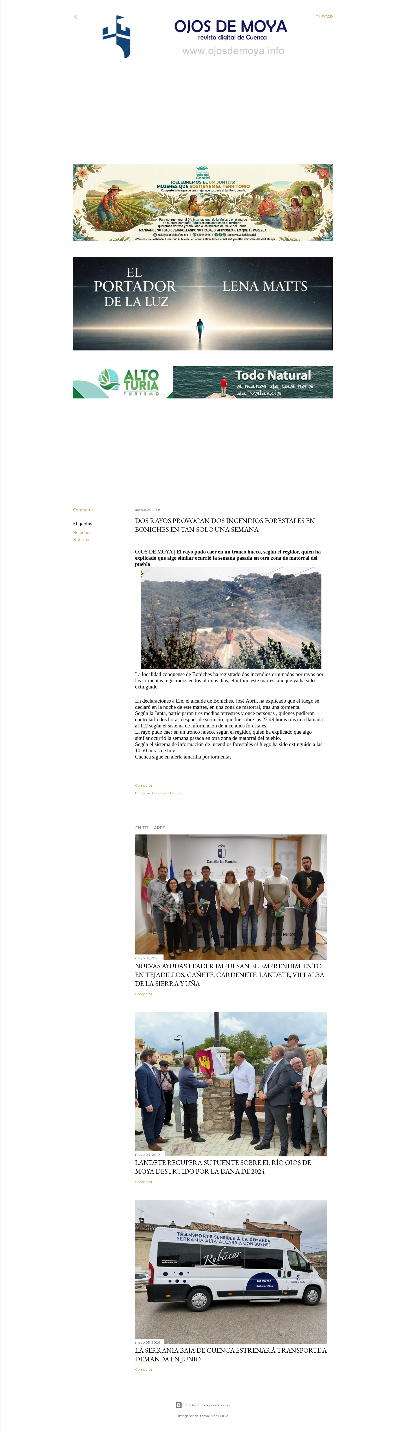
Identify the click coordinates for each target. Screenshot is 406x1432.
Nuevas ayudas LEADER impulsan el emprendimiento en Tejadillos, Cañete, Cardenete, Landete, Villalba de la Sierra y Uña (229, 975)
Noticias (81, 539)
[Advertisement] (198, 103)
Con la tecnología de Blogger (203, 1405)
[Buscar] (324, 17)
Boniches (82, 532)
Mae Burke (219, 1416)
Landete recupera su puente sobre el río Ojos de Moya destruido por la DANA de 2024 (223, 1167)
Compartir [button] (83, 510)
